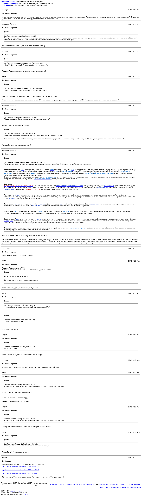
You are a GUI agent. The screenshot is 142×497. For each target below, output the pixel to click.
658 (113, 484)
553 (64, 484)
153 (60, 484)
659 (117, 484)
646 (74, 484)
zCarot (25, 494)
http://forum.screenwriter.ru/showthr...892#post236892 (20, 473)
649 (84, 484)
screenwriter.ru (16, 491)
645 (70, 484)
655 (104, 484)
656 (107, 484)
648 (80, 484)
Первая (53, 484)
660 (120, 484)
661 (123, 484)
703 (127, 484)
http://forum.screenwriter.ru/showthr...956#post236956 (20, 470)
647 (77, 484)
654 (100, 484)
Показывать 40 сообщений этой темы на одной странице (120, 487)
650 (87, 484)
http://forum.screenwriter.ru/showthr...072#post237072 (20, 466)
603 (67, 484)
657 (110, 484)
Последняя (135, 484)
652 (94, 484)
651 (90, 484)
